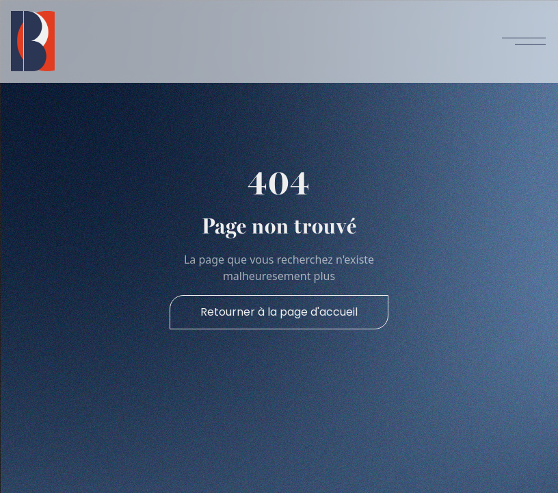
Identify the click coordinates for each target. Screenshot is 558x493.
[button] (524, 41)
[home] (33, 41)
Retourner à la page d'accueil (279, 312)
